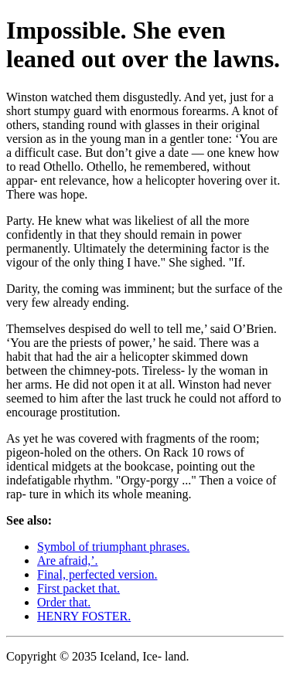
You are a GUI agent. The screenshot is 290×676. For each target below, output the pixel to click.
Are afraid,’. (67, 560)
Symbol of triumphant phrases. (113, 546)
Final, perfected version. (97, 574)
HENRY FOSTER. (84, 616)
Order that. (63, 602)
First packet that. (78, 588)
